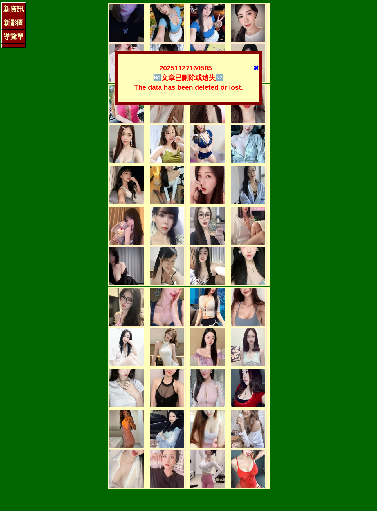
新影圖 (13, 22)
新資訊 (13, 9)
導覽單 (13, 36)
